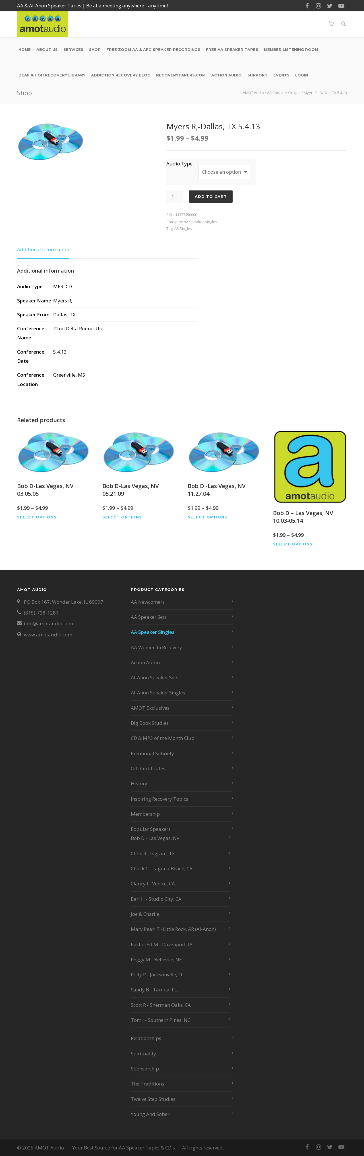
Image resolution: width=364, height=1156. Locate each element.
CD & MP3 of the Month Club (163, 738)
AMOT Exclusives (150, 708)
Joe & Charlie (145, 914)
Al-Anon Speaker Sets (154, 677)
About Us (47, 49)
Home (24, 49)
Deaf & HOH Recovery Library (51, 75)
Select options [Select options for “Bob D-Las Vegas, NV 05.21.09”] (122, 517)
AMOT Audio (253, 92)
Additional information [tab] (43, 249)
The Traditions (147, 1083)
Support (257, 75)
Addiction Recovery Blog (120, 75)
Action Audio (226, 75)
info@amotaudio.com (48, 623)
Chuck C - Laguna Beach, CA (162, 868)
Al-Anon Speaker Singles (158, 692)
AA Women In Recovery (156, 647)
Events (281, 75)
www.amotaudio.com (48, 634)
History (139, 783)
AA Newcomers (148, 602)
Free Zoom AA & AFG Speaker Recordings (153, 49)
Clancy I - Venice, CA (153, 883)
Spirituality (143, 1053)
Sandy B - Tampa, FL (154, 989)
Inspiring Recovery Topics (159, 799)
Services (73, 49)
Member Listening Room (291, 49)
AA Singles (183, 228)
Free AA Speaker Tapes (232, 49)
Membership (145, 814)
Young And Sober (150, 1114)
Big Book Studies (150, 723)
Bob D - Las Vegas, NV (155, 838)
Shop (95, 49)
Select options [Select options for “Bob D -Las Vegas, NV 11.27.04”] (207, 517)
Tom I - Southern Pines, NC (160, 1020)
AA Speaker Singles (284, 92)
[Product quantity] (174, 196)
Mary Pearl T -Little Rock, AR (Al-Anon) (173, 929)
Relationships (146, 1038)
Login (301, 75)
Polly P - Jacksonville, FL (157, 974)
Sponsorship (145, 1068)
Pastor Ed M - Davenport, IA (162, 944)
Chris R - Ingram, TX (153, 853)
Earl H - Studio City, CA (156, 899)
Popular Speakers (151, 829)
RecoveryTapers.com (181, 75)
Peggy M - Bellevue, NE (156, 959)
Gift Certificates (148, 768)
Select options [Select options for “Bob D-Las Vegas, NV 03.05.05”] (37, 517)
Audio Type (179, 163)
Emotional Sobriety (152, 753)
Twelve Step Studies (153, 1099)
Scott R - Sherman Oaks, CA (161, 1005)
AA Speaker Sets (149, 617)
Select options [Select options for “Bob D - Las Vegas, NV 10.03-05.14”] (293, 544)
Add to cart (211, 196)
